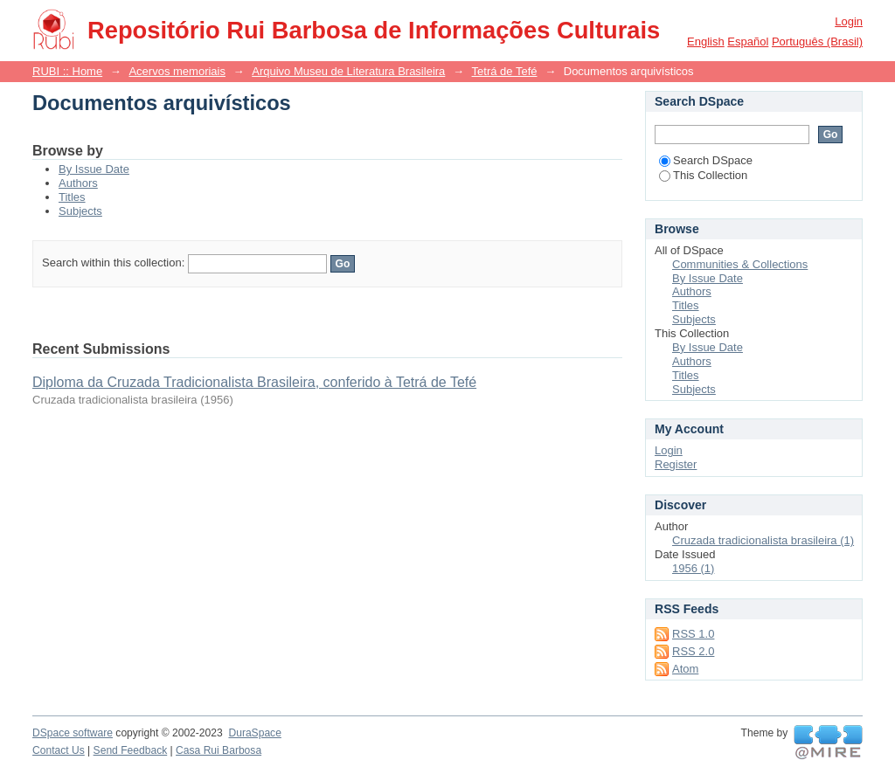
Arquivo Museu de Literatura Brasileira (348, 71)
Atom (685, 668)
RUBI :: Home (67, 71)
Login (849, 21)
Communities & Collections (740, 264)
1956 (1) (693, 568)
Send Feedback (131, 750)
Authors (78, 183)
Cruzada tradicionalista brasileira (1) (763, 540)
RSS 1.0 (693, 633)
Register (676, 464)
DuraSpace (254, 733)
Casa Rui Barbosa (218, 750)
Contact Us (58, 750)
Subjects (80, 211)
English (706, 41)
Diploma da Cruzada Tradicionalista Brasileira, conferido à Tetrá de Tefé (254, 382)
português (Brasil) (817, 41)
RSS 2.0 (693, 651)
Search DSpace (706, 160)
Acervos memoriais (176, 71)
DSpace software (72, 733)
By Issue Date (94, 169)
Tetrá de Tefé (505, 71)
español (747, 41)
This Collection (703, 175)
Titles (72, 197)
